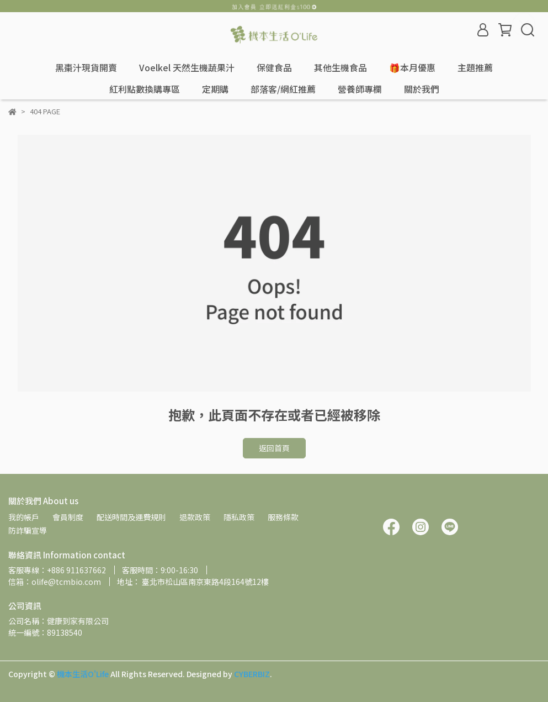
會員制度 (67, 516)
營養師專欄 (360, 89)
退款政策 (194, 516)
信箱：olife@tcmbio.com (54, 581)
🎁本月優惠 (412, 67)
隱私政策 (239, 516)
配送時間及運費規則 (131, 516)
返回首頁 (274, 447)
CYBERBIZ (252, 673)
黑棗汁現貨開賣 (86, 67)
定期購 (215, 89)
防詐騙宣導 (27, 530)
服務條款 (283, 516)
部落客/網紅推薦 (283, 89)
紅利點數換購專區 (144, 89)
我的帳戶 (23, 516)
